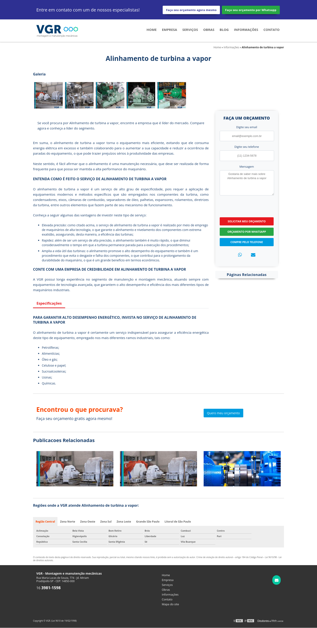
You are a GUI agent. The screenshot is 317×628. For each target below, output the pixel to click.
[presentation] (246, 205)
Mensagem (247, 166)
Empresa (169, 30)
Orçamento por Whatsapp (246, 231)
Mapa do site (170, 604)
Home (152, 30)
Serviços (190, 30)
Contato (272, 30)
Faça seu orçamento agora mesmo (191, 10)
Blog (224, 30)
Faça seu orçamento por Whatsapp (250, 10)
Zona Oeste (87, 521)
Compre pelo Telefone (246, 242)
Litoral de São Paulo (178, 521)
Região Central (45, 521)
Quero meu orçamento (223, 413)
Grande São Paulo (148, 521)
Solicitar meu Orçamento (247, 221)
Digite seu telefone (246, 147)
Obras (208, 30)
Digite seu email (246, 127)
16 (48, 588)
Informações (246, 30)
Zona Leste (124, 521)
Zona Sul (106, 521)
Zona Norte (67, 521)
